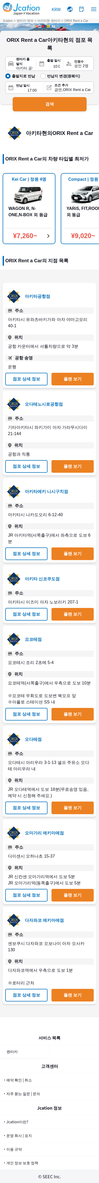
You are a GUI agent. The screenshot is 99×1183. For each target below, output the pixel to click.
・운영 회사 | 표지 (17, 1135)
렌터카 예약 (25, 21)
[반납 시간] (33, 90)
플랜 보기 (73, 379)
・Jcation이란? (15, 1121)
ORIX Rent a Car (76, 21)
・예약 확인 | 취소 (17, 1080)
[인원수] (82, 66)
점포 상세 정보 (26, 379)
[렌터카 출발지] (24, 68)
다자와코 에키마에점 (44, 920)
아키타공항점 (37, 296)
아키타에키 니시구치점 (46, 491)
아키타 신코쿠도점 (42, 579)
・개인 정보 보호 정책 (20, 1162)
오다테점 (33, 739)
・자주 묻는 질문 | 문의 (21, 1093)
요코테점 (33, 639)
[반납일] (18, 90)
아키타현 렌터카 (48, 21)
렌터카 (12, 1051)
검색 (49, 104)
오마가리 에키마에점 (44, 833)
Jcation (8, 21)
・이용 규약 (12, 1149)
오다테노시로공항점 (44, 404)
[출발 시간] (56, 66)
